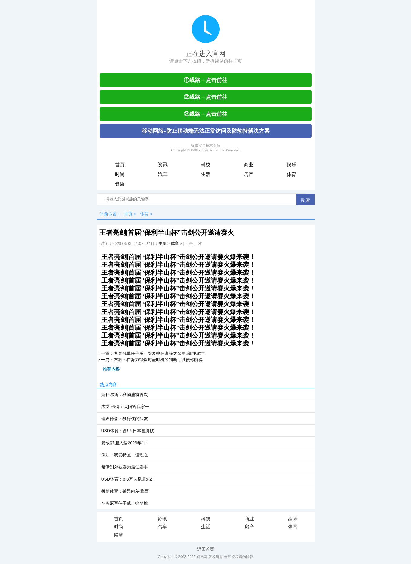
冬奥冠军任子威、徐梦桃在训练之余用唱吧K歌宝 (159, 353)
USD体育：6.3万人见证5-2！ (128, 479)
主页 (128, 214)
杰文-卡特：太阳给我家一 (125, 406)
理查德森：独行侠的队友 (124, 418)
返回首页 (205, 549)
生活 (205, 174)
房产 (248, 174)
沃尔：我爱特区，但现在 (124, 454)
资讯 (163, 164)
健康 (120, 183)
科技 (205, 164)
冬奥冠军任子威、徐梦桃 (124, 503)
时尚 (120, 174)
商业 (248, 164)
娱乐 (291, 164)
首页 (120, 164)
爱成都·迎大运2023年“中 (124, 442)
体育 (291, 174)
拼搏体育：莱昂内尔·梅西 (125, 491)
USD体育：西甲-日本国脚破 (127, 430)
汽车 (163, 174)
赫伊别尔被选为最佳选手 (124, 467)
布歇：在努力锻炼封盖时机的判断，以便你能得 (158, 359)
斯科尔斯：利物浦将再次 (124, 394)
